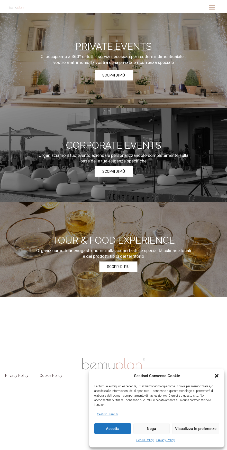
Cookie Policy (145, 440)
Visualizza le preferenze (195, 428)
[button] (216, 375)
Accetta (112, 428)
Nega (151, 428)
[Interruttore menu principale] (212, 7)
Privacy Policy (165, 440)
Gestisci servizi (107, 414)
